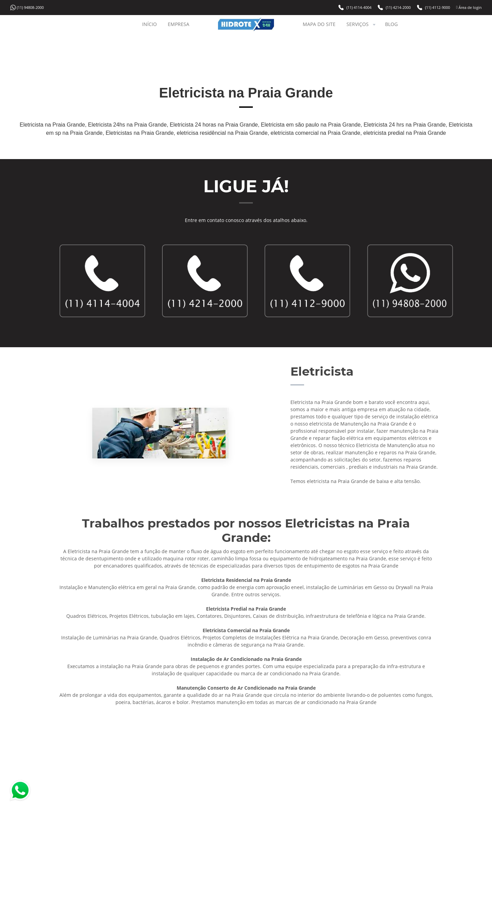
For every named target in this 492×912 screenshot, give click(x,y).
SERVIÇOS (361, 24)
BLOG (391, 24)
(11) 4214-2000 (398, 7)
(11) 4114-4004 (358, 7)
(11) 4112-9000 (437, 7)
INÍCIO (149, 24)
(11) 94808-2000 (30, 7)
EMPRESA (178, 24)
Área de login (469, 7)
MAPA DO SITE (319, 24)
